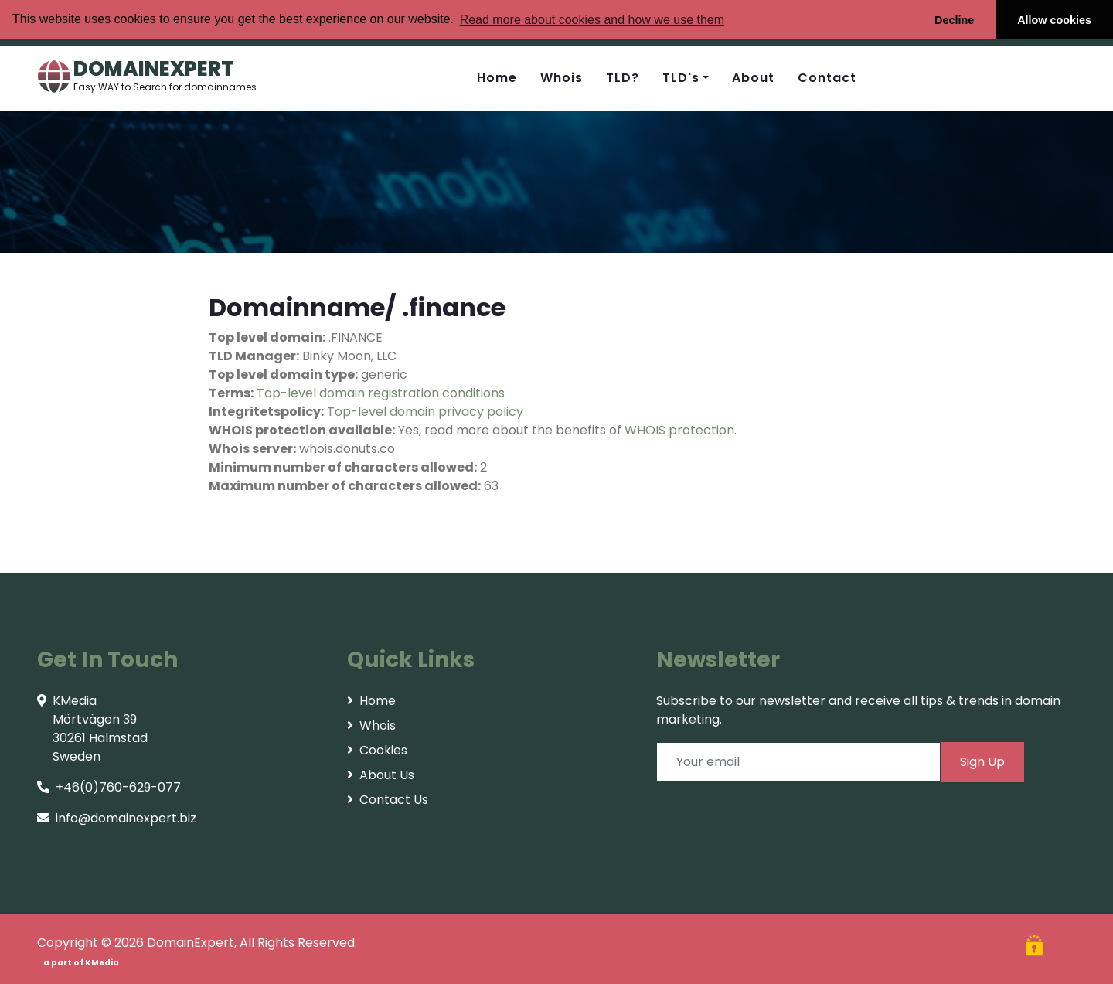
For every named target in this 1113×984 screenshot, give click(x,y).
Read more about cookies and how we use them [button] (592, 19)
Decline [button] (954, 20)
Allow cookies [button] (1054, 20)
